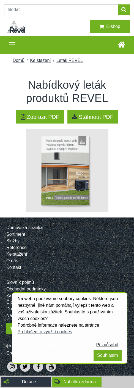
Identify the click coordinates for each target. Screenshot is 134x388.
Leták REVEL (69, 60)
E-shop (109, 26)
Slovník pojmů (20, 282)
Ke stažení (40, 60)
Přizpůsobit (107, 344)
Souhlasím (107, 355)
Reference (16, 247)
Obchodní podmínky (26, 289)
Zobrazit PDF (40, 117)
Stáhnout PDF (92, 117)
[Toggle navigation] (12, 44)
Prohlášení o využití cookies (45, 331)
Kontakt (13, 267)
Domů (18, 60)
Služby (13, 240)
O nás (12, 260)
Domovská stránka (24, 227)
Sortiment (15, 234)
